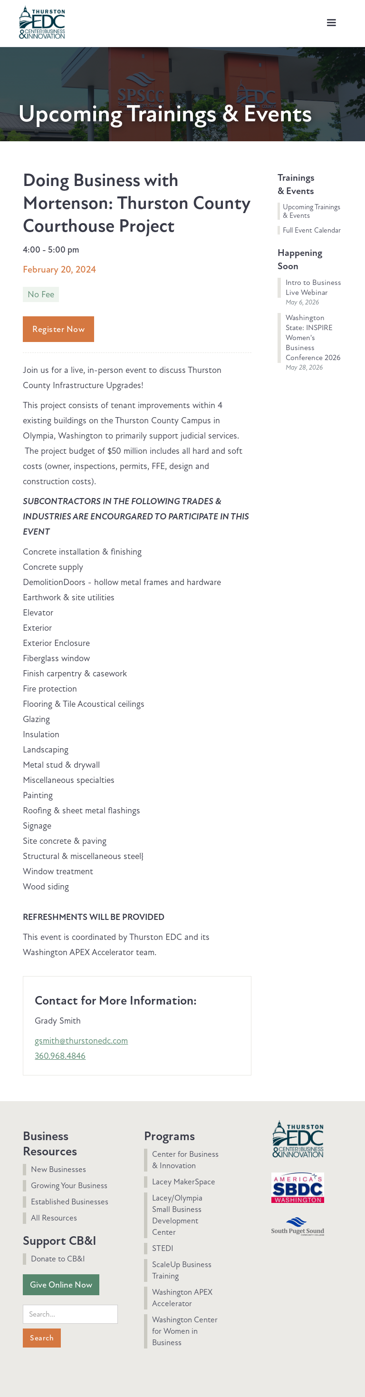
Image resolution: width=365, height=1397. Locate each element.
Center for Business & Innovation (185, 1160)
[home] (42, 21)
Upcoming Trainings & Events (311, 211)
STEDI (162, 1248)
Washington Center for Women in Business (185, 1331)
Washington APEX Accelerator (182, 1298)
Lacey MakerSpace (183, 1182)
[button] (331, 23)
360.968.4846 (60, 1056)
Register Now (58, 329)
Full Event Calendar (312, 230)
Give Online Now (61, 1285)
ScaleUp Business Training (181, 1270)
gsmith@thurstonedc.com (81, 1041)
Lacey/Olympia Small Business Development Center (177, 1215)
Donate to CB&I (58, 1259)
